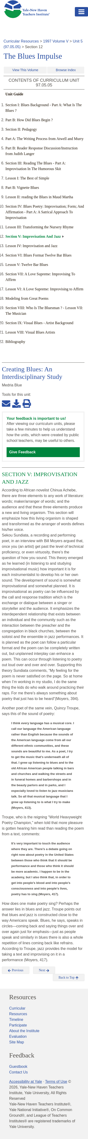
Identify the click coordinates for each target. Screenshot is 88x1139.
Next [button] (44, 970)
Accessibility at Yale (25, 1082)
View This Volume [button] (25, 70)
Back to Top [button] (69, 978)
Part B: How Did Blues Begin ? (29, 120)
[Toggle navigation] (81, 11)
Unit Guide (14, 94)
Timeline (16, 1020)
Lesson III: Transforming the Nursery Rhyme (39, 227)
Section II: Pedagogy (21, 129)
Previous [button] (15, 970)
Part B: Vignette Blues (22, 188)
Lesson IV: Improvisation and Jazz (31, 246)
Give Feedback (22, 452)
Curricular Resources (21, 41)
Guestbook (18, 1067)
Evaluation (18, 1036)
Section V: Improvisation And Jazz (33, 236)
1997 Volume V (56, 41)
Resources (22, 997)
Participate (18, 1025)
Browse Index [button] (66, 70)
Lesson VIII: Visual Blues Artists (30, 332)
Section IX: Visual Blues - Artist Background (39, 323)
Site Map (16, 1042)
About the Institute (24, 1031)
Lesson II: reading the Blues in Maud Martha (39, 197)
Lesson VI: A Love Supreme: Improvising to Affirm (44, 289)
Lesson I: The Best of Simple (27, 178)
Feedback (21, 1055)
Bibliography (15, 342)
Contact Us (18, 1072)
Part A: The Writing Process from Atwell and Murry (44, 139)
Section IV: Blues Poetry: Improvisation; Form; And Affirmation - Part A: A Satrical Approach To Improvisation (44, 212)
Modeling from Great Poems (27, 298)
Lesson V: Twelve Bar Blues (26, 265)
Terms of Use (56, 1082)
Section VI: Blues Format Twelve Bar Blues (38, 255)
